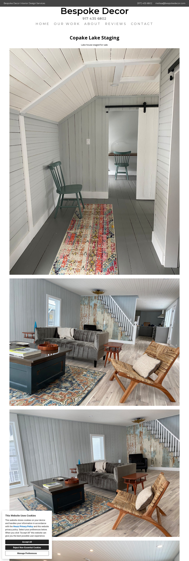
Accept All (27, 542)
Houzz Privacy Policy (23, 526)
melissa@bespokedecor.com (170, 3)
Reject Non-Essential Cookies (27, 547)
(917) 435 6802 (144, 3)
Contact (142, 24)
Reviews (116, 24)
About (92, 24)
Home (43, 24)
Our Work (67, 24)
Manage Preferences (27, 553)
